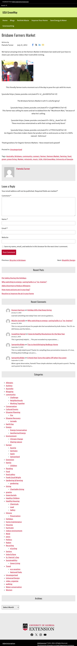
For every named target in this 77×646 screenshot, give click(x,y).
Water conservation (14, 587)
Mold (8, 534)
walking (9, 584)
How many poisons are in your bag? (16, 290)
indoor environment (14, 531)
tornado (13, 421)
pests (8, 537)
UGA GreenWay (10, 12)
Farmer (43, 156)
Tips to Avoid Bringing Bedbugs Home (42, 344)
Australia (10, 156)
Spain (12, 454)
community (27, 156)
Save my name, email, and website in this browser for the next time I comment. (36, 246)
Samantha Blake (18, 344)
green (4, 159)
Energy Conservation (18, 430)
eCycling (13, 548)
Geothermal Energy (18, 433)
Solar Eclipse (11, 554)
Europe (9, 445)
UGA (40, 159)
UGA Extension (41, 643)
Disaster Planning (13, 412)
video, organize (12, 581)
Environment (11, 436)
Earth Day (10, 424)
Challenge (14, 397)
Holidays (9, 519)
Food (8, 471)
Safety (12, 510)
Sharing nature (16, 442)
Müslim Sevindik (18, 321)
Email (5, 228)
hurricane (10, 528)
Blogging (9, 392)
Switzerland (15, 457)
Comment (6, 196)
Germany (14, 451)
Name (5, 219)
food (69, 156)
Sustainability (11, 560)
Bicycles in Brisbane (18, 260)
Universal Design (13, 578)
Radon (8, 543)
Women (9, 590)
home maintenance (14, 522)
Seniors (9, 551)
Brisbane (18, 156)
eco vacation (15, 569)
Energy (8, 427)
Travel (8, 566)
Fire (11, 415)
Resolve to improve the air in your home (18, 293)
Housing (9, 525)
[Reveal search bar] (4, 5)
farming (63, 156)
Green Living (15, 563)
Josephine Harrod (18, 334)
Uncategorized (16, 149)
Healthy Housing (13, 501)
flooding (9, 469)
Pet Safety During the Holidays (14, 278)
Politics (9, 540)
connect (36, 156)
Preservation (15, 516)
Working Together (17, 403)
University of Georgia (64, 159)
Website (5, 237)
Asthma (9, 386)
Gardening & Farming (14, 480)
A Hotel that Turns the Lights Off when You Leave (46, 358)
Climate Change (16, 439)
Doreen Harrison (18, 310)
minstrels (28, 159)
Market (20, 159)
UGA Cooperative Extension (20, 2)
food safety (10, 474)
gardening (14, 483)
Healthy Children (13, 498)
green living (12, 159)
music (35, 159)
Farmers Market (53, 156)
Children (13, 466)
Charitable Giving (17, 489)
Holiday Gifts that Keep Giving (39, 310)
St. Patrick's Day (12, 557)
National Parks (16, 572)
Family (8, 463)
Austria (13, 448)
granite (9, 492)
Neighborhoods (16, 400)
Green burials (11, 495)
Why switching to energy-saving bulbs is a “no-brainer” (24, 282)
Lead (12, 507)
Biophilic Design (68, 260)
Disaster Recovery (13, 418)
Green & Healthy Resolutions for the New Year (46, 334)
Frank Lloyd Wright (13, 477)
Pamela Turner (23, 169)
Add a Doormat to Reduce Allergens (16, 286)
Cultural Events (12, 409)
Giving (8, 486)
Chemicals (14, 504)
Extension (10, 460)
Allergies (9, 383)
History (9, 513)
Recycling (10, 545)
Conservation (11, 406)
